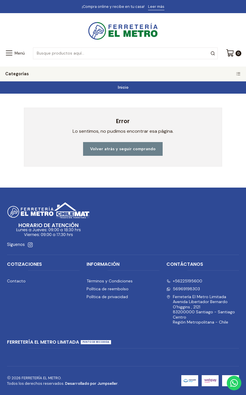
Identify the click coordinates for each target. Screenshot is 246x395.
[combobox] (125, 53)
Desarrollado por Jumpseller (91, 383)
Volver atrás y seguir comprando (123, 148)
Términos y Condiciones (110, 281)
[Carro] (234, 53)
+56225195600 (184, 281)
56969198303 (183, 288)
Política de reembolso (108, 288)
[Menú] (14, 53)
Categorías (123, 73)
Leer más (156, 6)
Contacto (16, 281)
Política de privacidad (107, 296)
